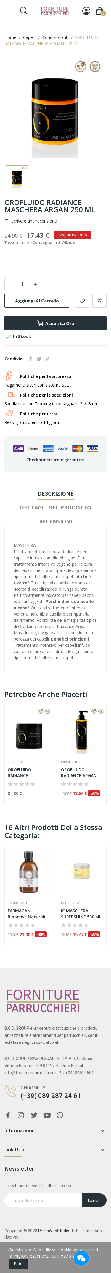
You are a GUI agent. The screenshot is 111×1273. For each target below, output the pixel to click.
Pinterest (47, 358)
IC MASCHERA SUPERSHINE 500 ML (81, 913)
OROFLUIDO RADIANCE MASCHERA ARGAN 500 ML (26, 772)
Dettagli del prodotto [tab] (55, 507)
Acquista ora (55, 323)
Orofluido (18, 762)
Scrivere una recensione (33, 221)
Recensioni (55, 521)
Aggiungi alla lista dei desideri (82, 301)
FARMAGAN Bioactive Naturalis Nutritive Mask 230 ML (27, 913)
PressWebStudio (53, 1230)
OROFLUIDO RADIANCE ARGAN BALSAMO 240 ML (79, 772)
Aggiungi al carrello (37, 301)
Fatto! (18, 1263)
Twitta (39, 358)
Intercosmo (72, 903)
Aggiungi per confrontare (99, 301)
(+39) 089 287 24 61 (51, 1096)
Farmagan (17, 903)
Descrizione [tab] (56, 493)
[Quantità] (22, 284)
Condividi (31, 358)
